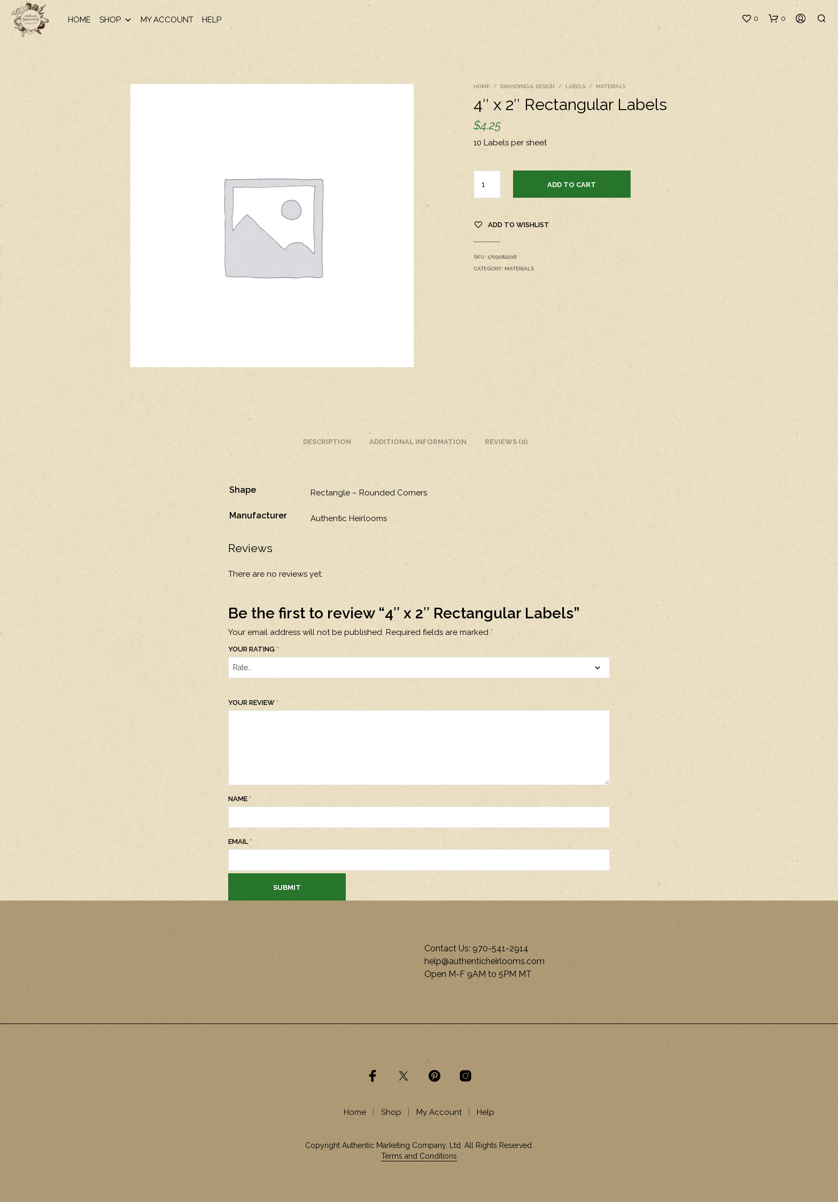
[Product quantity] (487, 184)
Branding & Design (527, 86)
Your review (253, 703)
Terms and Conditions (419, 1156)
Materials (610, 86)
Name (240, 799)
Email (240, 841)
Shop (115, 20)
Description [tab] (327, 442)
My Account (167, 20)
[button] (749, 18)
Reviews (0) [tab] (506, 442)
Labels (575, 86)
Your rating (253, 649)
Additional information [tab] (418, 442)
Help (211, 20)
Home (79, 20)
